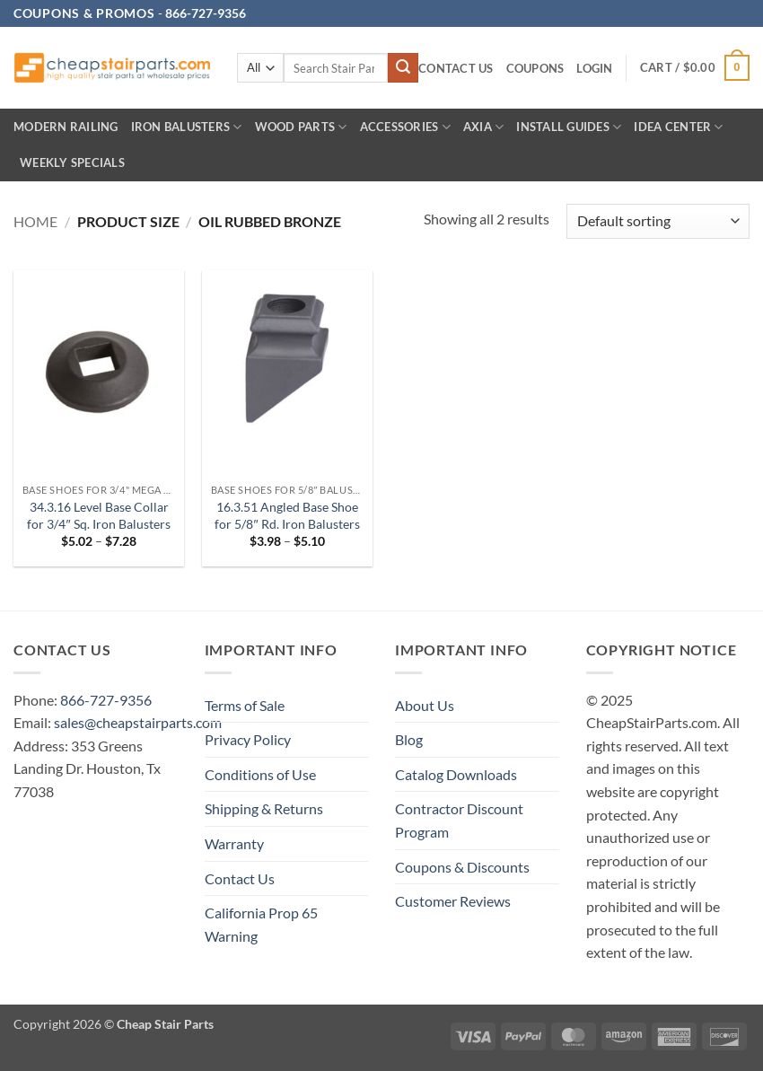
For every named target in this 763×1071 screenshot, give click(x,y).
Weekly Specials (72, 162)
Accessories (405, 127)
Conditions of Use (260, 774)
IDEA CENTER (678, 127)
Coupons (535, 68)
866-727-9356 (106, 699)
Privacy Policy (248, 739)
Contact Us (456, 68)
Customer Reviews (453, 900)
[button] (594, 69)
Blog (409, 739)
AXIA (483, 127)
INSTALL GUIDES (568, 127)
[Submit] (403, 68)
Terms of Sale (245, 705)
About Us (424, 705)
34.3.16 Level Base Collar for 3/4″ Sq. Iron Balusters (98, 515)
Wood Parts (301, 127)
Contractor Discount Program (459, 820)
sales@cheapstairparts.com (138, 722)
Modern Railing (65, 126)
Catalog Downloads (456, 774)
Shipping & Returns (264, 808)
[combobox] (336, 68)
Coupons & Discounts (462, 866)
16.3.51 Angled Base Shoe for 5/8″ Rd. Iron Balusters (287, 515)
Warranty (234, 843)
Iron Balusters (186, 127)
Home (35, 221)
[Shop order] (658, 221)
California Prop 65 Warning (261, 924)
